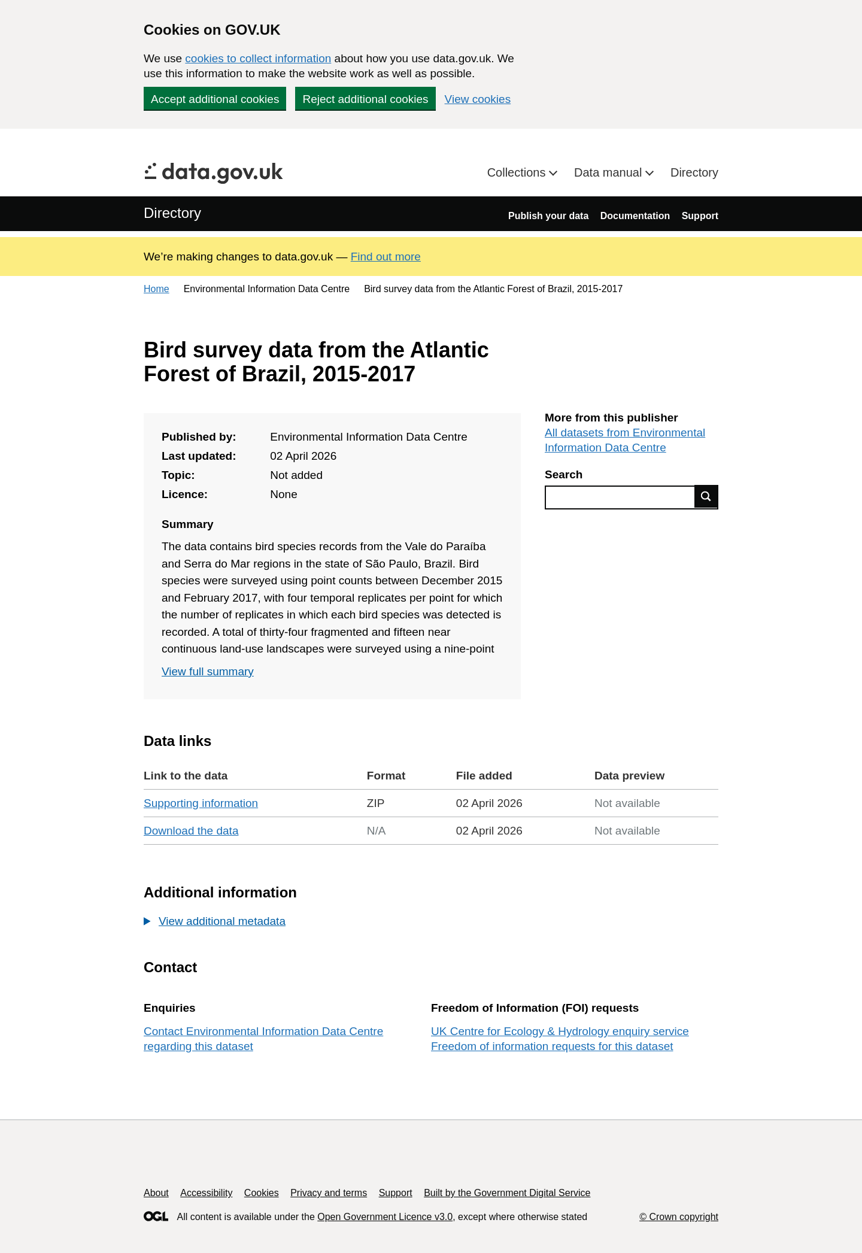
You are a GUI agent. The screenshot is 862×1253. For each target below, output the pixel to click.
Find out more (386, 256)
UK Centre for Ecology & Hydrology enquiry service (560, 1031)
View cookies (478, 99)
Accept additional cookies (215, 99)
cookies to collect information (258, 58)
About (156, 1193)
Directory (694, 172)
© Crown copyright (678, 1217)
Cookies (261, 1193)
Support (700, 216)
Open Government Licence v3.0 (385, 1217)
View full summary (208, 671)
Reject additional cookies (365, 99)
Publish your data (548, 216)
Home (156, 289)
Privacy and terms (328, 1193)
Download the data (191, 830)
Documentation (635, 216)
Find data (706, 496)
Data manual (609, 172)
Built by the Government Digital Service (507, 1193)
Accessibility (206, 1193)
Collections (518, 172)
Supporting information (201, 803)
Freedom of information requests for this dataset (552, 1046)
